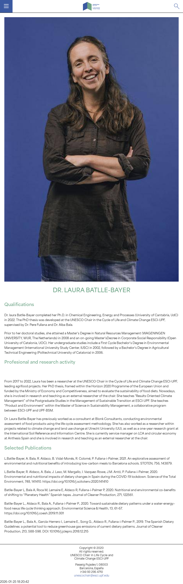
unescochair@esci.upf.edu (91, 576)
